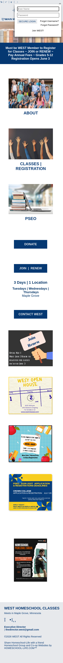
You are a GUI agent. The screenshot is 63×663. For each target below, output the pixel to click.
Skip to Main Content (18, 639)
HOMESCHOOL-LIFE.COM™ (20, 648)
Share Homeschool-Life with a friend (24, 642)
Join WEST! (38, 30)
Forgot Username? (49, 21)
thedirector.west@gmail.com (22, 629)
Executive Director (15, 627)
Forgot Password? (50, 25)
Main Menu (11, 19)
